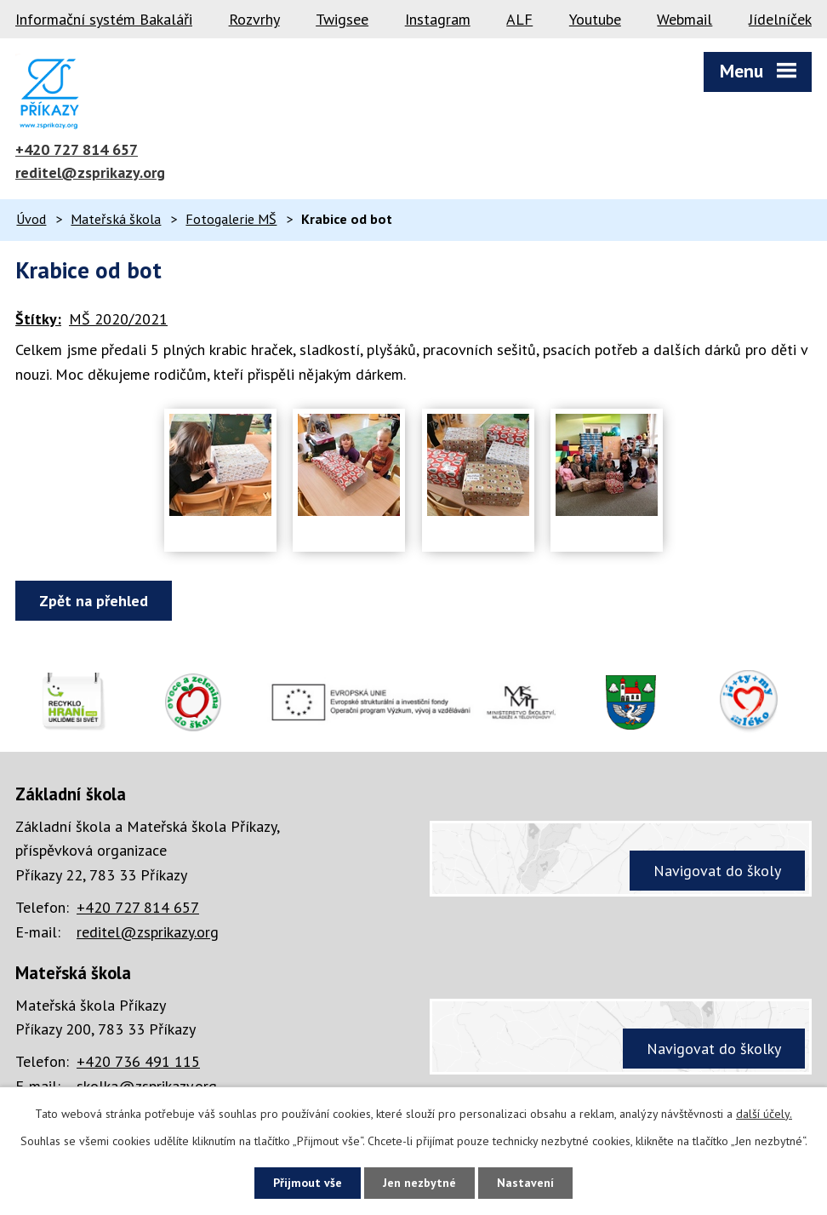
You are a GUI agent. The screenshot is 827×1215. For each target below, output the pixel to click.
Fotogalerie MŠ (231, 218)
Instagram (438, 19)
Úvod (31, 218)
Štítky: (38, 319)
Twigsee (342, 19)
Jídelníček (780, 19)
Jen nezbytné (419, 1182)
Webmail (684, 19)
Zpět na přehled (93, 600)
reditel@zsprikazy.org (90, 172)
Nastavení (525, 1182)
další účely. (764, 1113)
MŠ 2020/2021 (118, 319)
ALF (519, 19)
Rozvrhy (254, 19)
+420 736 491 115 (138, 1061)
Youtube (595, 19)
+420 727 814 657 (76, 149)
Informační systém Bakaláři (103, 19)
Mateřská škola (116, 218)
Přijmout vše (307, 1182)
